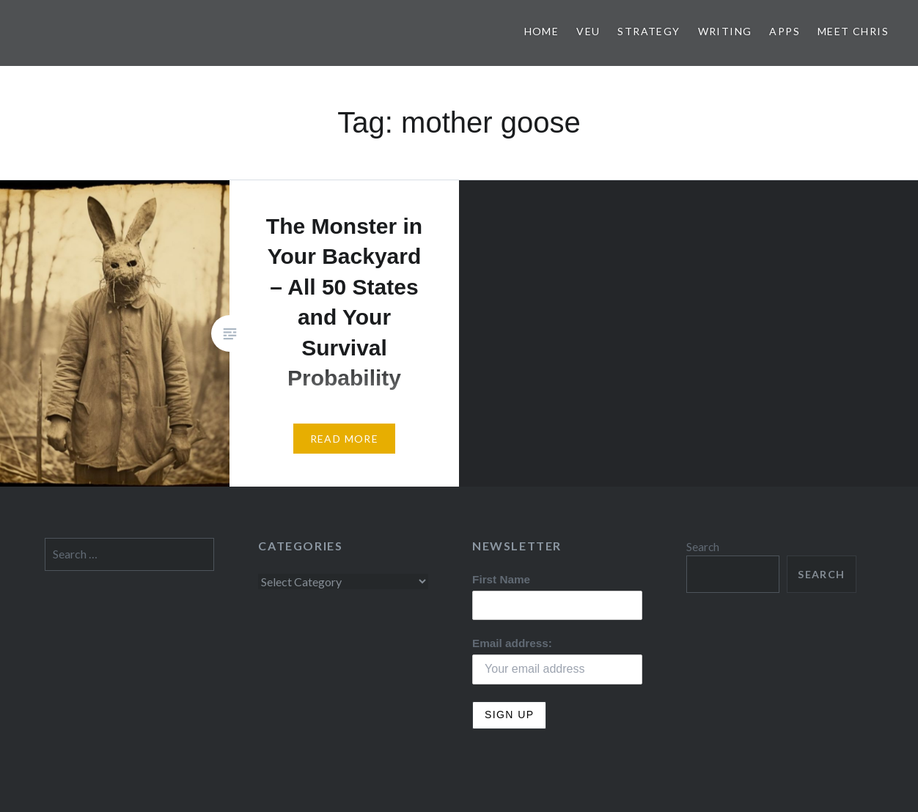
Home (541, 31)
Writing (725, 31)
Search (702, 546)
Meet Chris (853, 31)
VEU (588, 31)
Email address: (512, 643)
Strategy (648, 31)
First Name (501, 579)
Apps (784, 31)
